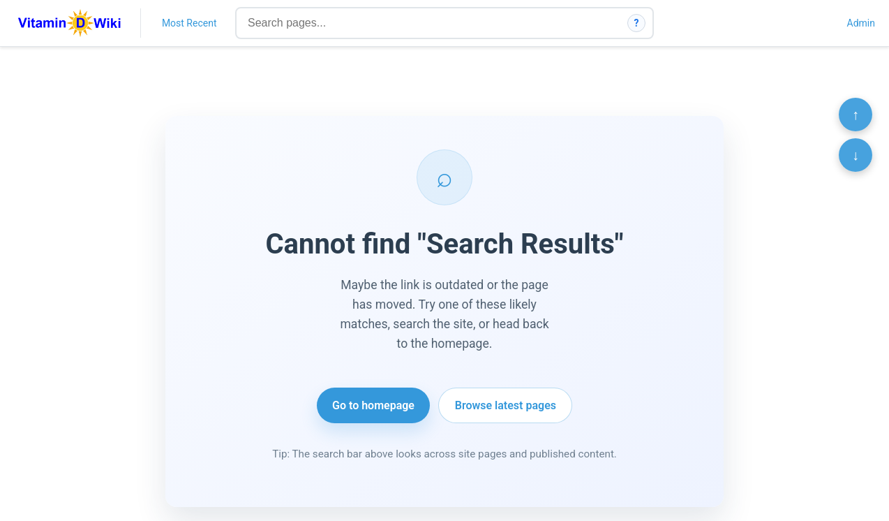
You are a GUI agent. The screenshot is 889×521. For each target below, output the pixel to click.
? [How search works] (636, 23)
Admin (861, 23)
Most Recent (189, 23)
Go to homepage (373, 405)
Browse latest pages (505, 405)
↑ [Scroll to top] (855, 114)
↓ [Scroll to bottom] (855, 155)
